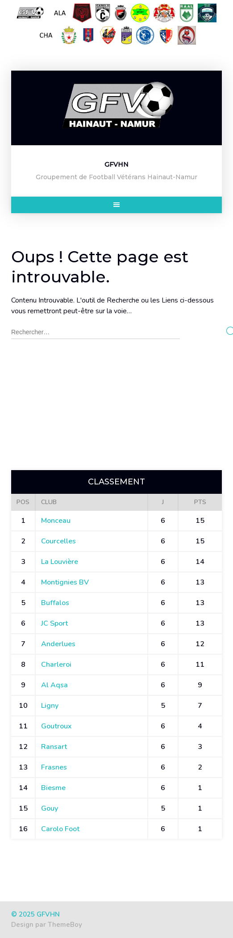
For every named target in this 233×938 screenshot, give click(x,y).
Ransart (54, 747)
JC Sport (54, 623)
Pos (23, 502)
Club (49, 502)
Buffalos (55, 603)
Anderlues (58, 644)
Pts (200, 502)
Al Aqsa (54, 685)
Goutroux (56, 726)
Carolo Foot (60, 829)
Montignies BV (65, 582)
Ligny (49, 706)
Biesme (53, 788)
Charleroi (56, 664)
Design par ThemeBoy (46, 924)
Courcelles (58, 541)
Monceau (56, 521)
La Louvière (59, 562)
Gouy (49, 808)
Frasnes (54, 767)
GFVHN (116, 164)
